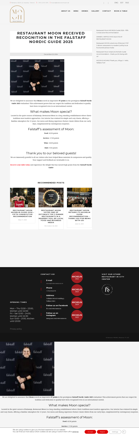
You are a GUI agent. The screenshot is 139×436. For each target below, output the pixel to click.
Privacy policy (16, 329)
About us (65, 11)
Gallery (95, 11)
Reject (102, 432)
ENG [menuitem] (116, 3)
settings (75, 432)
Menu (76, 11)
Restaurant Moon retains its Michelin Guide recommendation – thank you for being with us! (79, 215)
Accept (89, 432)
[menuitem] (116, 2)
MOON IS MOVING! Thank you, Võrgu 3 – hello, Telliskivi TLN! (112, 62)
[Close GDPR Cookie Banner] (125, 432)
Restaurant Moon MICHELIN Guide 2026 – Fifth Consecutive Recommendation (22, 213)
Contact (106, 11)
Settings (115, 432)
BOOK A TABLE (120, 11)
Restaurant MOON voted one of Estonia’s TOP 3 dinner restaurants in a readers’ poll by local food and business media (51, 216)
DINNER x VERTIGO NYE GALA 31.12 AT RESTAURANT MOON (109, 38)
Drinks (85, 11)
